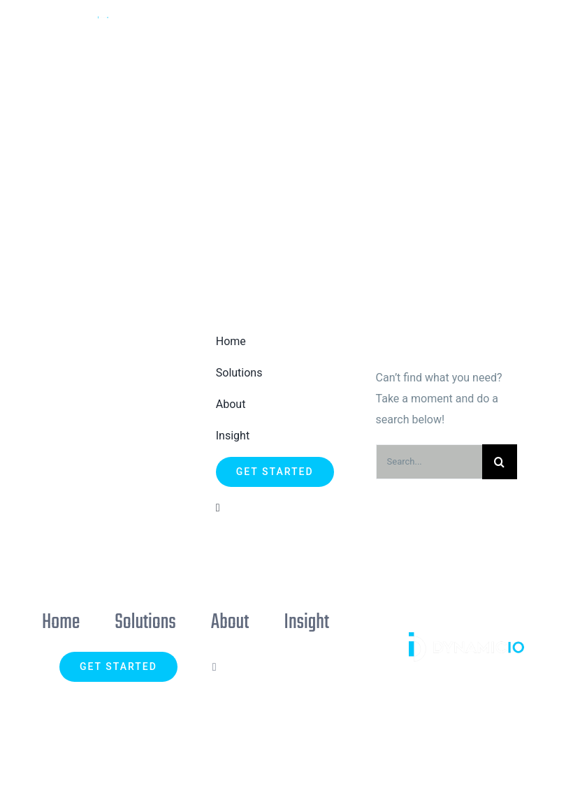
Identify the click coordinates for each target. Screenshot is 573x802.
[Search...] (429, 461)
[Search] (499, 461)
